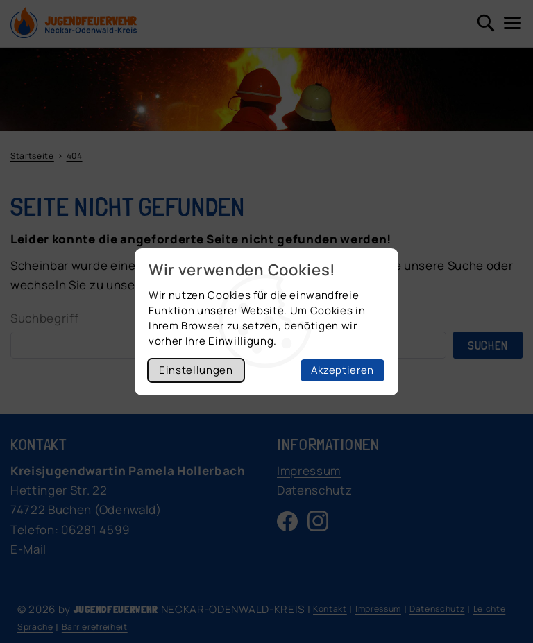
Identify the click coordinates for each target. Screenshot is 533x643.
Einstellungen (196, 370)
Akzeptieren (342, 370)
